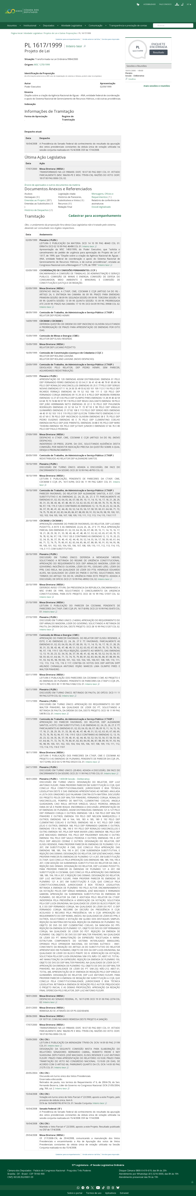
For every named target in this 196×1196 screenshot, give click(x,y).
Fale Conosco (165, 4)
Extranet (124, 1193)
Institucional (30, 25)
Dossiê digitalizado (101, 206)
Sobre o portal (74, 1193)
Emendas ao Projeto (34, 200)
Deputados (48, 25)
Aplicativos (110, 1193)
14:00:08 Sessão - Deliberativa (74, 778)
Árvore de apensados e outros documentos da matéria (52, 184)
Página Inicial (16, 33)
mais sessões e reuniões (157, 85)
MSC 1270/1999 (42, 64)
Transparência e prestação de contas (128, 25)
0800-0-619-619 (144, 1170)
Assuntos (12, 25)
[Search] (173, 25)
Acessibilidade (149, 4)
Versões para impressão (110, 39)
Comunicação (95, 25)
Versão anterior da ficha (91, 39)
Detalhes (132, 79)
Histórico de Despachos (36, 210)
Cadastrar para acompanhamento (68, 39)
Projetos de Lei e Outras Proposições (60, 33)
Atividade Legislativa (71, 25)
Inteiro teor (74, 46)
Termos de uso (93, 1193)
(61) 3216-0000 (155, 1173)
